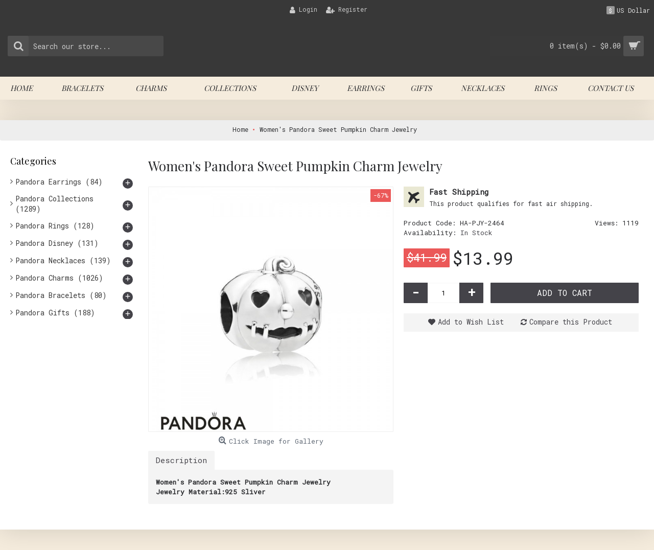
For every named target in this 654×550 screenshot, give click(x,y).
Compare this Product (570, 322)
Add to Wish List (471, 322)
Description (181, 460)
